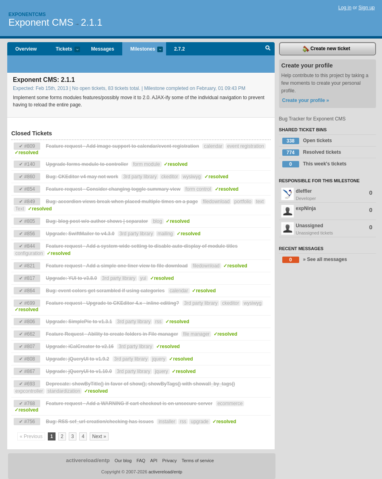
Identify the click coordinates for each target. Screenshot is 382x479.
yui (143, 278)
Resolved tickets (311, 152)
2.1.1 (91, 22)
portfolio (243, 201)
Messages (102, 49)
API (154, 460)
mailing (165, 233)
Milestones (142, 49)
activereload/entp (88, 460)
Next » (99, 436)
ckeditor (169, 176)
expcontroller (29, 391)
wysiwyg (192, 176)
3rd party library (139, 176)
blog (157, 221)
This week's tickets (314, 164)
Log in (344, 7)
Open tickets (307, 141)
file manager (196, 334)
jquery (158, 359)
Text (19, 209)
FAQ (140, 460)
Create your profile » (305, 100)
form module (146, 164)
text (260, 201)
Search (268, 49)
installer (166, 421)
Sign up (366, 7)
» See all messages (314, 260)
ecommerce (230, 403)
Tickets (63, 49)
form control (198, 189)
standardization (63, 391)
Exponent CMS (40, 22)
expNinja (327, 211)
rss (158, 321)
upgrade (199, 421)
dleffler (327, 195)
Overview (26, 49)
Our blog (123, 460)
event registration (245, 146)
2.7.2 (179, 49)
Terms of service (198, 460)
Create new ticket (326, 49)
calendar (213, 146)
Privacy (169, 460)
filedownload (216, 201)
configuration (29, 253)
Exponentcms (27, 14)
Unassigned (327, 229)
